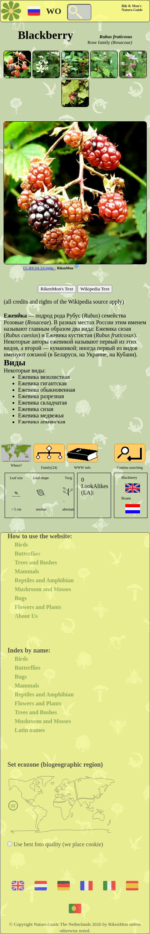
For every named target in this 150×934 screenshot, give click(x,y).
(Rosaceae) (121, 42)
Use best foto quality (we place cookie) (57, 844)
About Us (26, 616)
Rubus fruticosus (116, 36)
